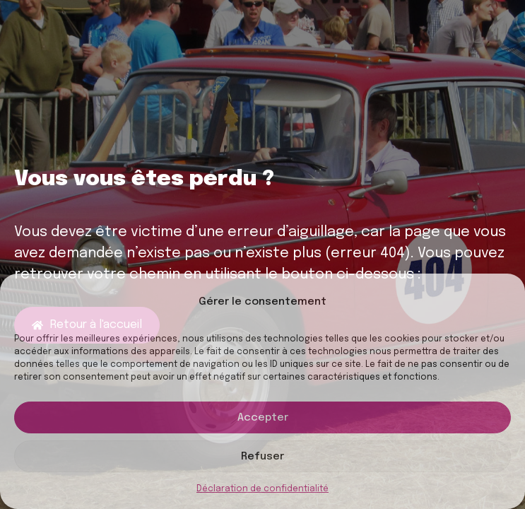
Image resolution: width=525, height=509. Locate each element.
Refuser (262, 456)
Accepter (262, 417)
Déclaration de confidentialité (262, 489)
